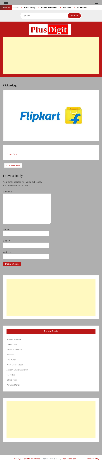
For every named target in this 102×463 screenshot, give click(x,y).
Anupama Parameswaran (17, 370)
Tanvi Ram (11, 375)
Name (6, 229)
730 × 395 (12, 154)
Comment (8, 192)
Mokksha (67, 7)
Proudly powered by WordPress (27, 459)
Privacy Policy (93, 459)
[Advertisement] (51, 55)
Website (7, 252)
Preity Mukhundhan (15, 365)
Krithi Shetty (29, 7)
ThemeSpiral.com (69, 459)
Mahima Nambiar (14, 339)
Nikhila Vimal (12, 380)
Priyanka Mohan (13, 385)
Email (6, 241)
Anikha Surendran (49, 7)
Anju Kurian (82, 7)
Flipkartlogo (15, 165)
